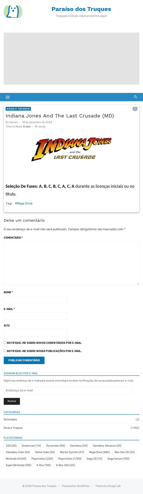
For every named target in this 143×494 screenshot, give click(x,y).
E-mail (9, 309)
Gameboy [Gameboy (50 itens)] (79, 445)
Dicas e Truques (18, 108)
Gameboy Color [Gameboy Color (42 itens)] (18, 452)
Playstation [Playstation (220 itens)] (42, 458)
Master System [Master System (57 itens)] (72, 452)
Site (7, 325)
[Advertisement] (71, 59)
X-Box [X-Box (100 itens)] (43, 465)
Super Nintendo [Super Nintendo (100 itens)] (18, 465)
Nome (8, 292)
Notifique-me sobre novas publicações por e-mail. (44, 351)
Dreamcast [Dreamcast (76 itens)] (31, 445)
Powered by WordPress (76, 486)
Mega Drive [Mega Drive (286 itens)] (99, 452)
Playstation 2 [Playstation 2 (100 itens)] (70, 458)
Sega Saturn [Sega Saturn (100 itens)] (118, 458)
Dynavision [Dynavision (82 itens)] (55, 445)
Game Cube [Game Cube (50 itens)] (45, 452)
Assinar (11, 401)
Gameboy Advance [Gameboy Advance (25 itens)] (107, 445)
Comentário (13, 237)
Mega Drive (24, 203)
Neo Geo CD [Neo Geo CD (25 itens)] (125, 452)
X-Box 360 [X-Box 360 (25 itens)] (65, 465)
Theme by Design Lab (108, 486)
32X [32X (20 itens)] (11, 445)
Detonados (10, 419)
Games (13, 122)
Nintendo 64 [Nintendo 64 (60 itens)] (16, 458)
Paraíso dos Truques (81, 8)
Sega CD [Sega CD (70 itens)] (94, 458)
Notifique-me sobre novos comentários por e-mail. (44, 343)
